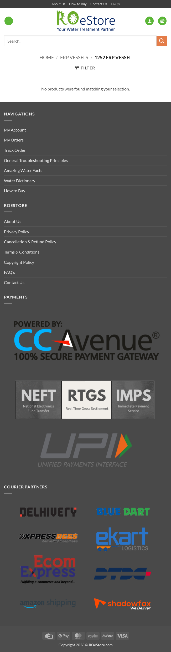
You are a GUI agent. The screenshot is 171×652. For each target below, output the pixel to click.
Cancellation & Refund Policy (30, 241)
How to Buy (78, 4)
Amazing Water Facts (23, 170)
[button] (8, 21)
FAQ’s (115, 4)
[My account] (149, 21)
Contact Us (98, 4)
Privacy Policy (16, 231)
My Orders (14, 139)
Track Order (14, 150)
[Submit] (162, 41)
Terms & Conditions (21, 251)
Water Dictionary (19, 180)
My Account (15, 129)
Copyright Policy (19, 262)
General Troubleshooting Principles (36, 160)
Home (46, 57)
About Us (58, 4)
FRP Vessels (74, 57)
